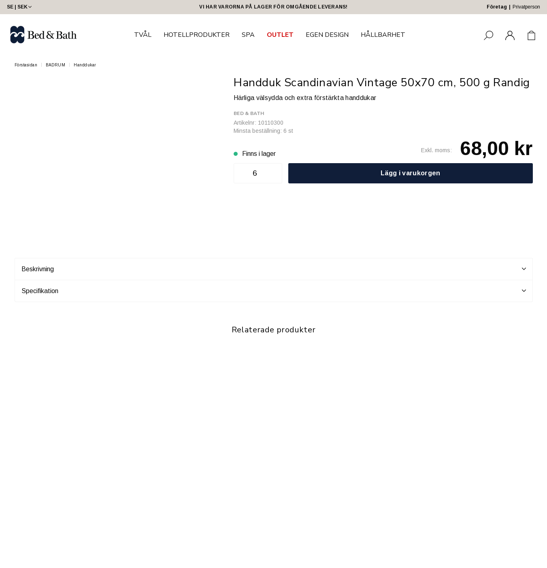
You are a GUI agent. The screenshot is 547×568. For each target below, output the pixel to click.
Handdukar (85, 65)
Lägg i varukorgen (410, 173)
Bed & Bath (249, 113)
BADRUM (55, 65)
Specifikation (273, 291)
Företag (497, 7)
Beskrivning (273, 269)
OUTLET (280, 34)
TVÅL (142, 34)
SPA (248, 34)
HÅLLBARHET (383, 34)
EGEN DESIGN (327, 34)
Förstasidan (26, 65)
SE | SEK (20, 7)
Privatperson (526, 7)
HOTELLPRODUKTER (197, 34)
